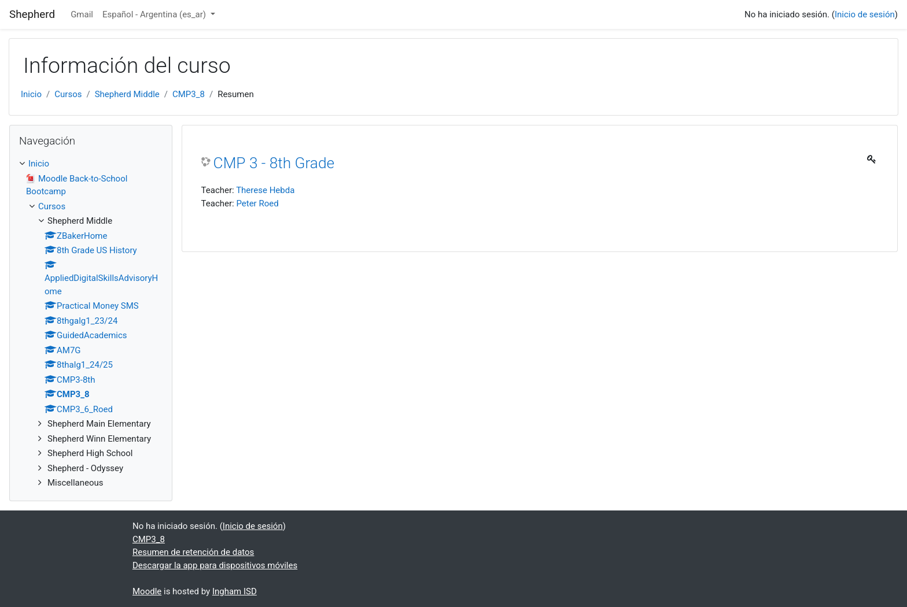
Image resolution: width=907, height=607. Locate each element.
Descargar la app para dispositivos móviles (214, 565)
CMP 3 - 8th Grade (274, 163)
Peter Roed (257, 203)
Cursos (68, 94)
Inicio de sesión (865, 14)
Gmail (82, 14)
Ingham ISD (234, 591)
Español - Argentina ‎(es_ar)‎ (155, 14)
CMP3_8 (188, 94)
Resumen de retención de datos (193, 552)
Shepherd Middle (127, 94)
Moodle (146, 591)
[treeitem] (91, 164)
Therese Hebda (265, 190)
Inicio (31, 94)
